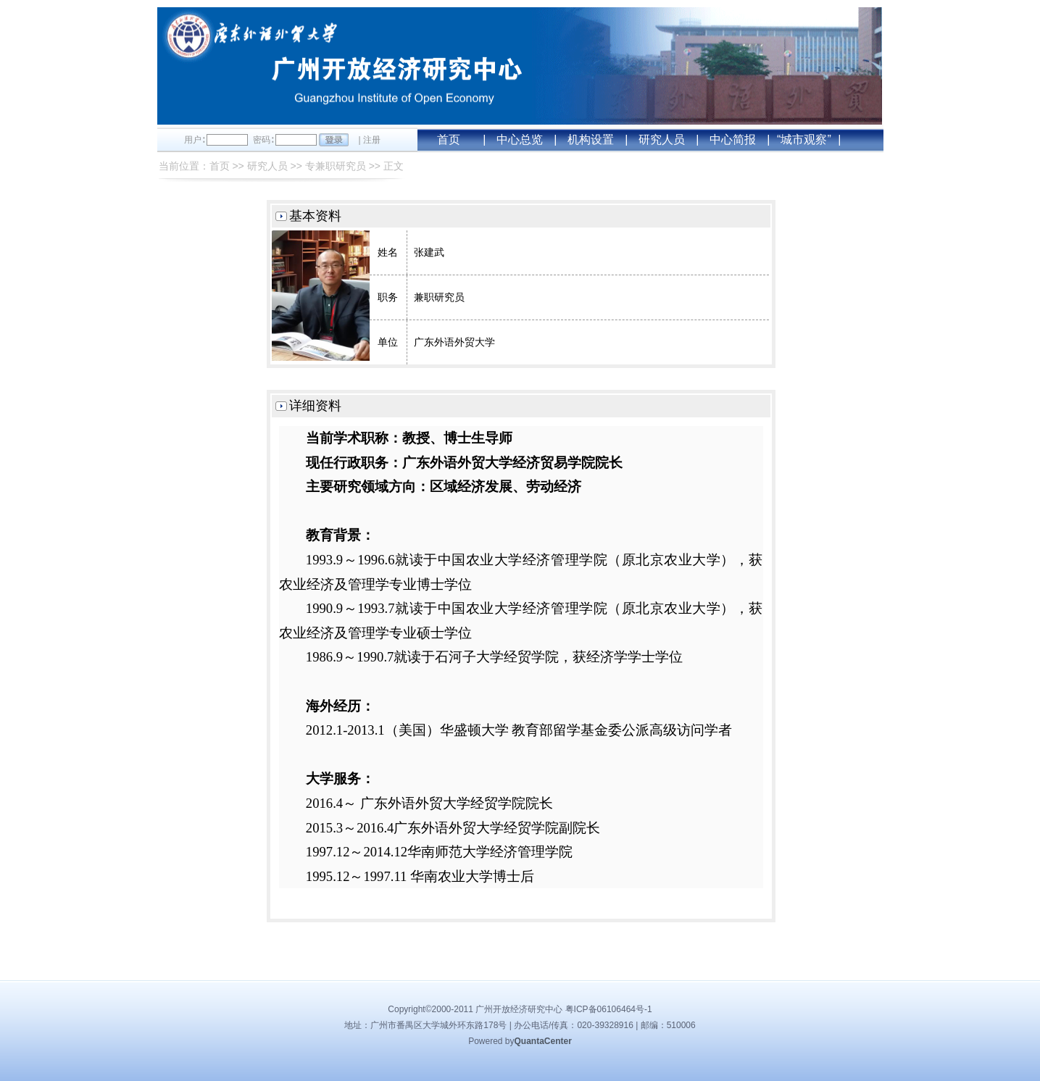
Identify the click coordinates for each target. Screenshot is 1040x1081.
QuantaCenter (543, 1041)
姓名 (388, 252)
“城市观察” (804, 139)
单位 (388, 342)
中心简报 (733, 139)
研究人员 (661, 139)
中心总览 (519, 139)
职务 (388, 297)
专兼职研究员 (335, 166)
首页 (448, 139)
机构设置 (590, 139)
